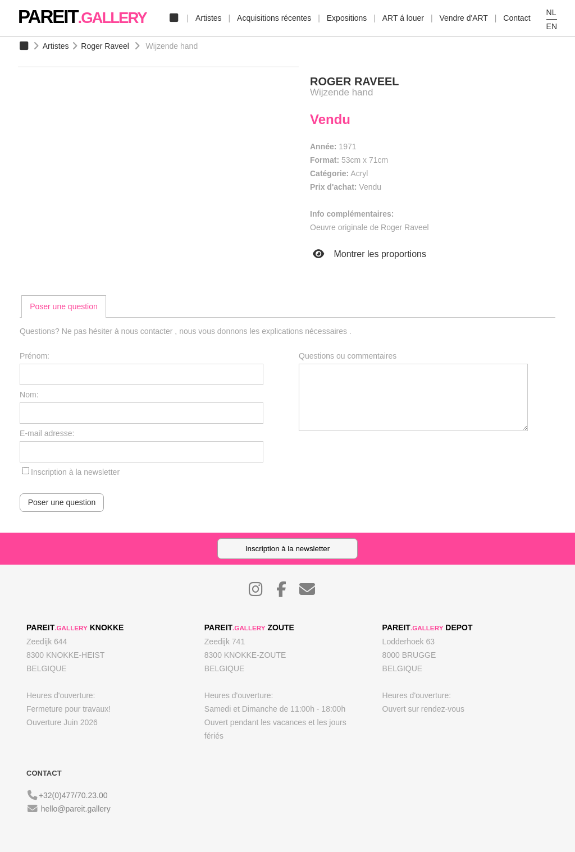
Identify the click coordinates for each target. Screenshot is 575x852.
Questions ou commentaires (347, 355)
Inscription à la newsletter (75, 472)
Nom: (29, 394)
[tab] (63, 306)
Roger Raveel (105, 46)
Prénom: (34, 355)
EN (551, 26)
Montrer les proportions (368, 254)
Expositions (347, 17)
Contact (516, 17)
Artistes (208, 17)
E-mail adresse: (47, 433)
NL (551, 12)
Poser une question (64, 306)
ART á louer (403, 17)
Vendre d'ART (463, 17)
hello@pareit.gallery (76, 808)
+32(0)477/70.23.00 (73, 795)
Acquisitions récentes (274, 17)
